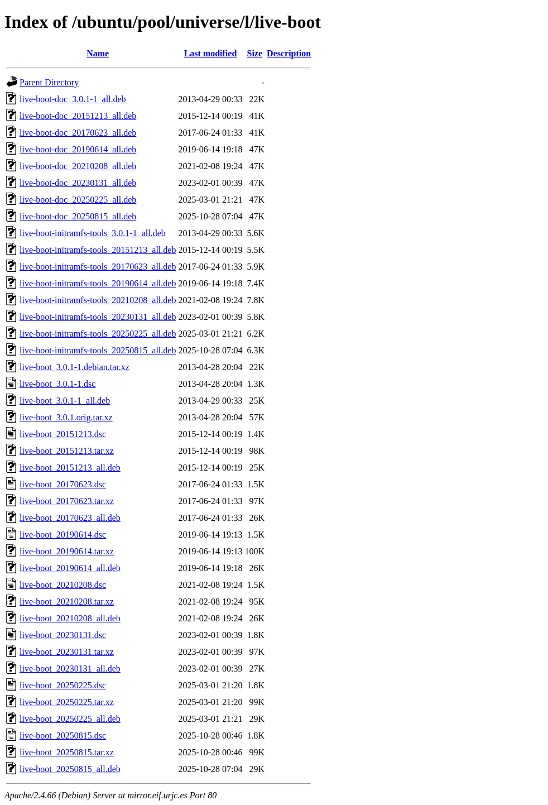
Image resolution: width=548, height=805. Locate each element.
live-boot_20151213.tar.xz (67, 451)
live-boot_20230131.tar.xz (67, 652)
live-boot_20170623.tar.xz (67, 501)
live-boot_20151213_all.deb (70, 467)
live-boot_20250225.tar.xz (67, 702)
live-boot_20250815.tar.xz (67, 752)
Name (97, 53)
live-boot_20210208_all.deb (70, 618)
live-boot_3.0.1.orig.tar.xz (66, 417)
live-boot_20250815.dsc (63, 735)
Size (255, 53)
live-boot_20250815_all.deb (70, 769)
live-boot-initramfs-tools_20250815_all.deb (98, 350)
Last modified (210, 53)
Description (289, 53)
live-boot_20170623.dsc (63, 484)
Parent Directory (49, 82)
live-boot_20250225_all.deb (70, 718)
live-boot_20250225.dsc (63, 685)
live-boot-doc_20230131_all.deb (78, 183)
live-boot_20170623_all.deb (70, 518)
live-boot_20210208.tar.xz (67, 601)
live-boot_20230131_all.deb (70, 668)
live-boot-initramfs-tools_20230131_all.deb (98, 317)
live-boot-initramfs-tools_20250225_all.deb (98, 333)
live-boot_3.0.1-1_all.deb (65, 400)
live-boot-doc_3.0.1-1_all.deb (73, 99)
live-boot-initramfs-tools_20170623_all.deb (98, 266)
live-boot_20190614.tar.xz (67, 551)
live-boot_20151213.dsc (63, 434)
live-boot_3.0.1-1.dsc (57, 384)
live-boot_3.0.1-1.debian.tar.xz (74, 367)
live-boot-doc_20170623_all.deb (78, 132)
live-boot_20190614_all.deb (70, 568)
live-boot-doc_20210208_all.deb (78, 166)
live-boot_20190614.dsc (63, 534)
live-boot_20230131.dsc (63, 635)
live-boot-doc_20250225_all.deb (78, 199)
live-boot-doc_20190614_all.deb (78, 149)
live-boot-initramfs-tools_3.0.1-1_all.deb (93, 233)
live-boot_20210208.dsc (63, 585)
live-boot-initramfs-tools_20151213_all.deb (98, 250)
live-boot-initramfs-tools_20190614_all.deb (98, 283)
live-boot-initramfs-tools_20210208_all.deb (98, 300)
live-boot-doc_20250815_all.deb (78, 216)
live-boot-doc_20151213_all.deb (78, 116)
